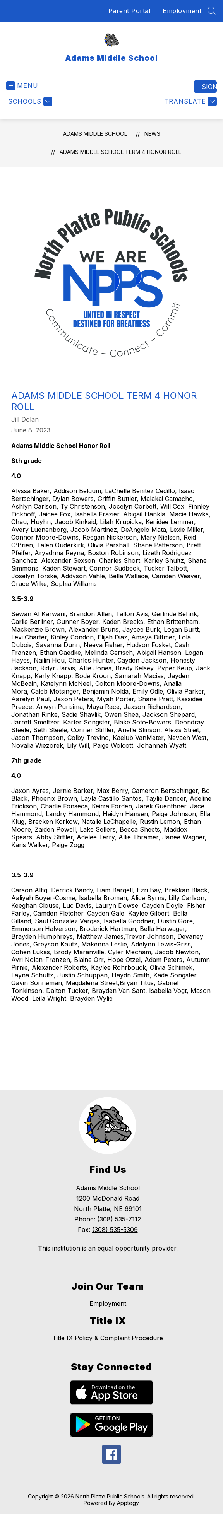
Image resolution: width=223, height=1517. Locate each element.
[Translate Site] (189, 101)
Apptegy (128, 1503)
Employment (182, 11)
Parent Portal (129, 11)
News (152, 133)
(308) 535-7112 (119, 1219)
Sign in (209, 87)
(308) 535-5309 (115, 1229)
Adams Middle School (95, 133)
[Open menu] (22, 86)
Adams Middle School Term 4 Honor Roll (120, 152)
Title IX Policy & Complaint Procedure (107, 1338)
